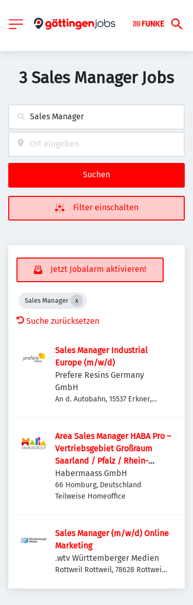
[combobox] (96, 117)
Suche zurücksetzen (57, 321)
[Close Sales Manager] (77, 301)
